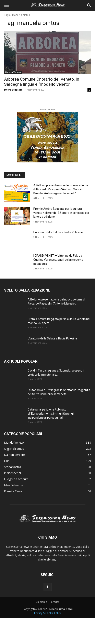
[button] (6, 5)
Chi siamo (41, 602)
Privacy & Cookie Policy (47, 613)
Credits (55, 602)
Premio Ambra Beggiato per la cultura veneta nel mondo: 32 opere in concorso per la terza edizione (61, 212)
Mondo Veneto (13, 72)
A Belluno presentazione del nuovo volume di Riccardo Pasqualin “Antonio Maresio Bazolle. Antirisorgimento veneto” (60, 189)
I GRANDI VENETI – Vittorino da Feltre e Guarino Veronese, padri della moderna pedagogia (58, 259)
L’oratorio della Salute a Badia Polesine (58, 232)
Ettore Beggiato (13, 89)
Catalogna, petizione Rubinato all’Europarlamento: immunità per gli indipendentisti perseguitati (51, 413)
